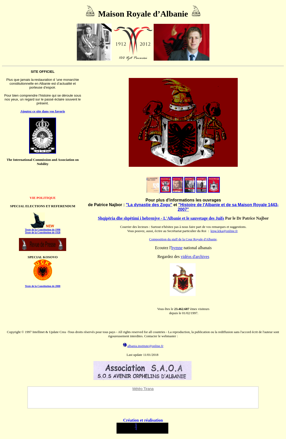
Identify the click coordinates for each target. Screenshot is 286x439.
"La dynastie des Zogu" (149, 205)
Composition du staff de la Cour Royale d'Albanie (183, 239)
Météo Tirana (143, 389)
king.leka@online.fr (223, 231)
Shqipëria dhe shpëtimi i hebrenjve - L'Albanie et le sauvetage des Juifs (161, 218)
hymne (177, 248)
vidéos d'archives (195, 256)
